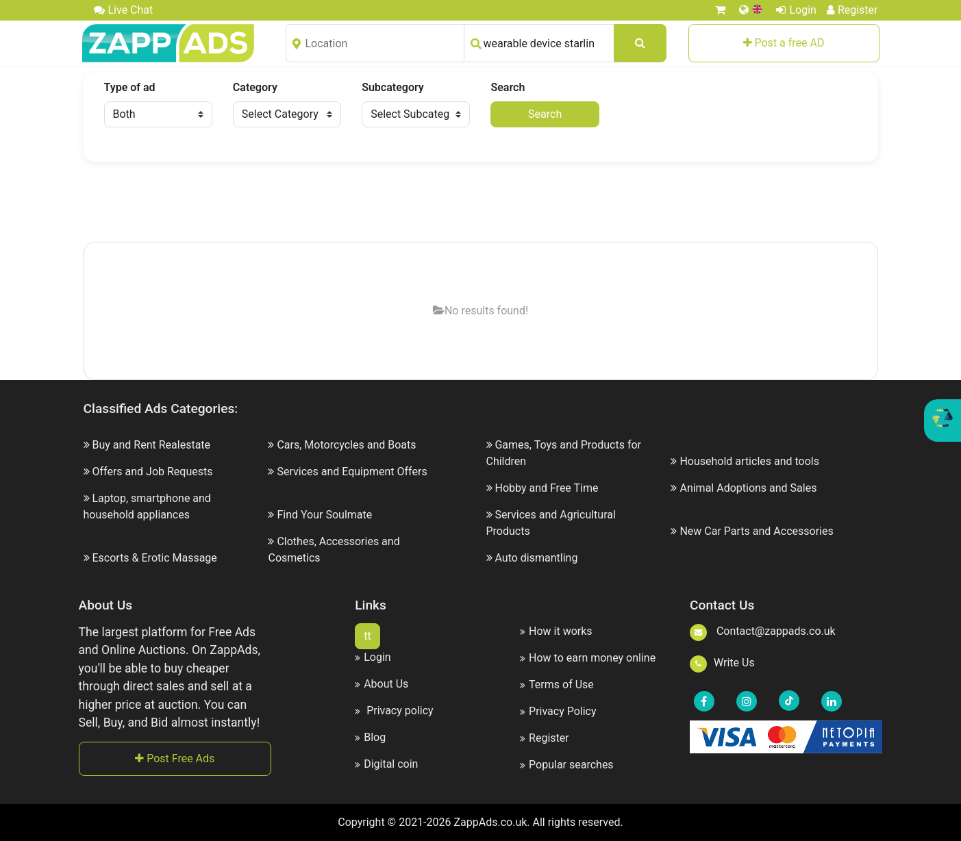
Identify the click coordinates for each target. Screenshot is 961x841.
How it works (556, 631)
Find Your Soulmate (324, 514)
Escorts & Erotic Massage (154, 557)
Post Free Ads (174, 758)
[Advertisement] (481, 203)
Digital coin (386, 763)
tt (367, 635)
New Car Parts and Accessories (756, 531)
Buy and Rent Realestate (151, 444)
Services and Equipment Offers (352, 471)
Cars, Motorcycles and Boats (346, 444)
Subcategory (393, 87)
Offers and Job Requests (152, 471)
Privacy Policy (558, 711)
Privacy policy (394, 710)
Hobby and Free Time (546, 487)
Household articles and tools (749, 461)
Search (507, 87)
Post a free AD (784, 42)
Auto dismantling (536, 557)
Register (852, 9)
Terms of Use (557, 684)
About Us (381, 683)
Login (796, 9)
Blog (370, 737)
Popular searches (567, 764)
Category (255, 87)
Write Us (722, 662)
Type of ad (129, 87)
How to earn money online (588, 657)
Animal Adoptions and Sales (747, 487)
